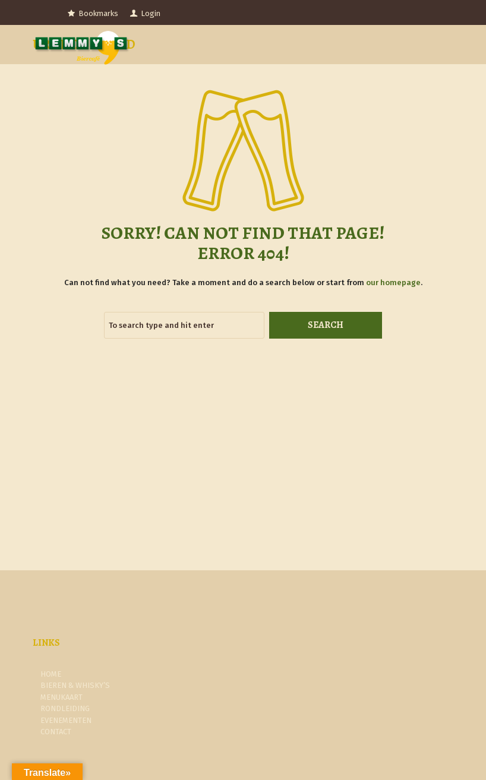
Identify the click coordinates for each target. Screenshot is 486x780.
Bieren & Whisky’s (75, 685)
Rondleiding (65, 708)
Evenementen (65, 720)
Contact (55, 731)
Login (150, 13)
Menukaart (61, 697)
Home (50, 674)
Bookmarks (98, 13)
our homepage (393, 282)
